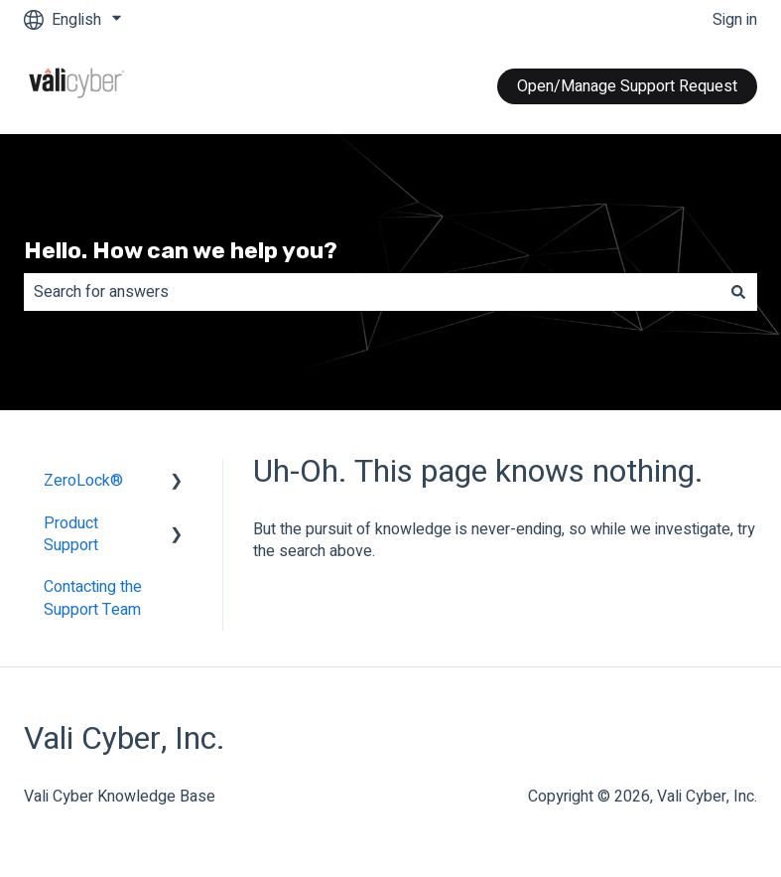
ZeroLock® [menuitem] (83, 481)
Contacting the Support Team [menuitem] (93, 598)
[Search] (738, 292)
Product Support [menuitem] (71, 534)
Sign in (735, 20)
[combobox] (371, 292)
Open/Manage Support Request (627, 86)
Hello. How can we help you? (180, 250)
